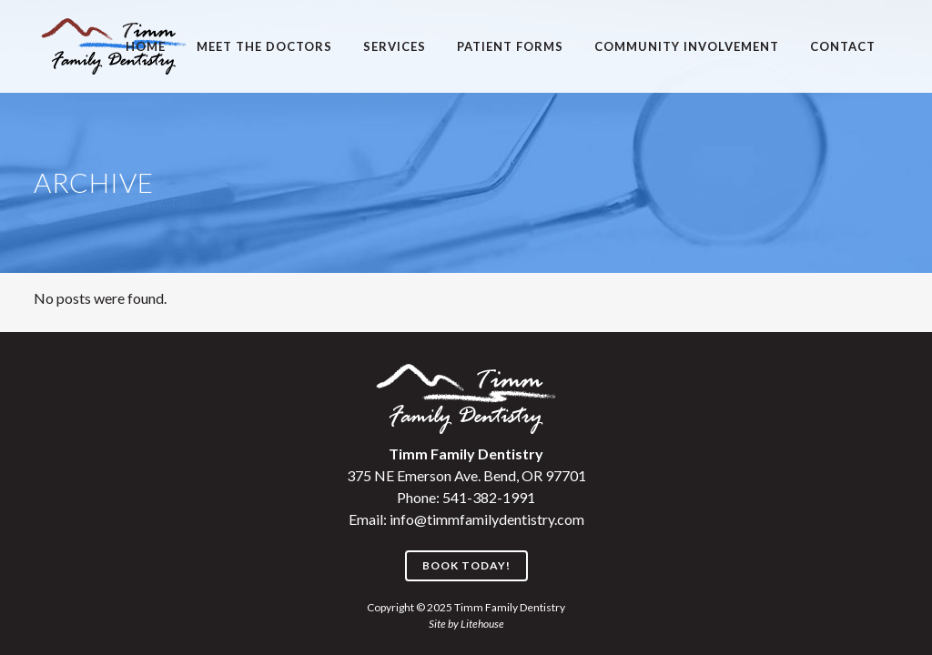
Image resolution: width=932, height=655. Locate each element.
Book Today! (466, 565)
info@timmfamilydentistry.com (487, 519)
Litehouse (482, 623)
